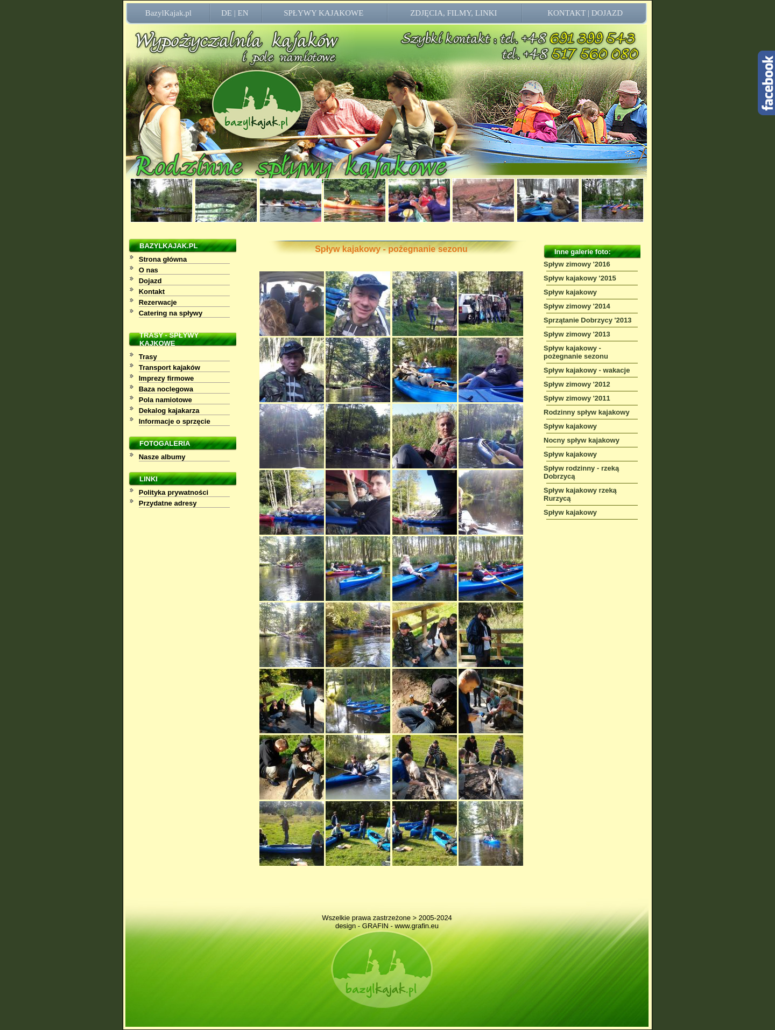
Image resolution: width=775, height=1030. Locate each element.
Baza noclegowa (166, 389)
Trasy (148, 357)
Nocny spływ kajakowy (581, 440)
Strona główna (163, 259)
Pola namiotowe (165, 400)
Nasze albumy (162, 457)
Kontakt (152, 292)
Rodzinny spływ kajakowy (587, 412)
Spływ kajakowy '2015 (580, 278)
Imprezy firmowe (166, 378)
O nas (148, 270)
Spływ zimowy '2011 (577, 398)
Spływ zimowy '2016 (577, 264)
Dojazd (150, 281)
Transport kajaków (169, 367)
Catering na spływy (170, 313)
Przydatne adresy (168, 503)
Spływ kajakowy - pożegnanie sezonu (576, 352)
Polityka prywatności (173, 492)
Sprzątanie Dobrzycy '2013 (588, 320)
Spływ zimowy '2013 (577, 334)
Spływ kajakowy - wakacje (587, 370)
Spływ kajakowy (570, 292)
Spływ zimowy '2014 (577, 306)
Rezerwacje (158, 302)
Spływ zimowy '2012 (577, 384)
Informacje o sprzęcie (174, 421)
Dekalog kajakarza (169, 411)
